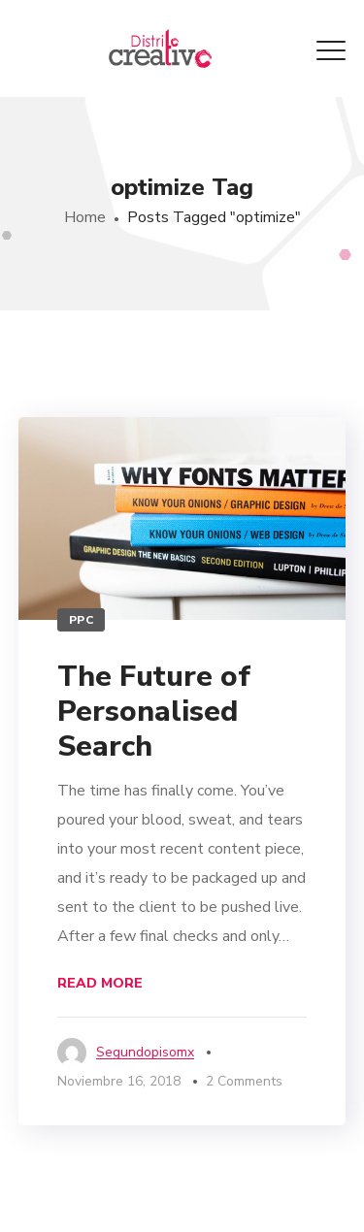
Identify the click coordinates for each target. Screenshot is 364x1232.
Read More (100, 983)
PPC (81, 620)
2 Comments (244, 1081)
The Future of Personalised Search (153, 711)
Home (85, 217)
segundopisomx (145, 1052)
